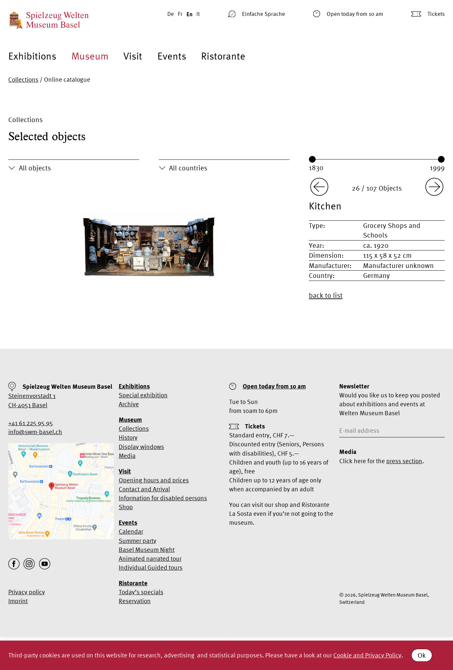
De (170, 14)
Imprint (18, 600)
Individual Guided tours (151, 567)
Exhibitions (32, 56)
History (128, 437)
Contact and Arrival (144, 489)
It (198, 14)
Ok (422, 655)
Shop (126, 507)
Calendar (131, 531)
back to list (326, 295)
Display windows (141, 446)
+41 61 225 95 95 (30, 422)
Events (171, 56)
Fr (180, 14)
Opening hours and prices (154, 480)
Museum (89, 56)
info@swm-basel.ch (35, 431)
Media (127, 455)
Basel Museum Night (147, 549)
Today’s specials (141, 592)
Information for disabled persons (163, 498)
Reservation (135, 600)
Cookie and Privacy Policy (367, 655)
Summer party (137, 540)
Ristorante (223, 56)
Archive (129, 404)
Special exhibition (143, 395)
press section (404, 461)
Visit (132, 56)
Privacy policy (26, 592)
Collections (23, 79)
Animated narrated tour (150, 558)
